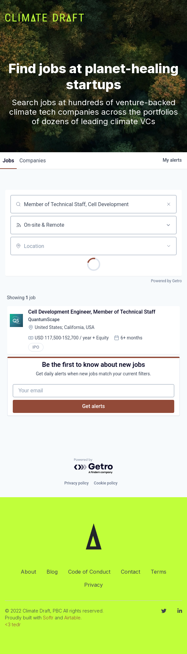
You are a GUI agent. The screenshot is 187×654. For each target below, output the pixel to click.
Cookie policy (106, 483)
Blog (52, 571)
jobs (8, 160)
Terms (158, 571)
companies (32, 160)
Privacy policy (76, 483)
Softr (48, 617)
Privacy (93, 584)
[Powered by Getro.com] (93, 466)
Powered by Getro (166, 281)
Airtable (72, 617)
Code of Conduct (89, 571)
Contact (130, 571)
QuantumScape (44, 319)
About (28, 571)
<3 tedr (13, 624)
